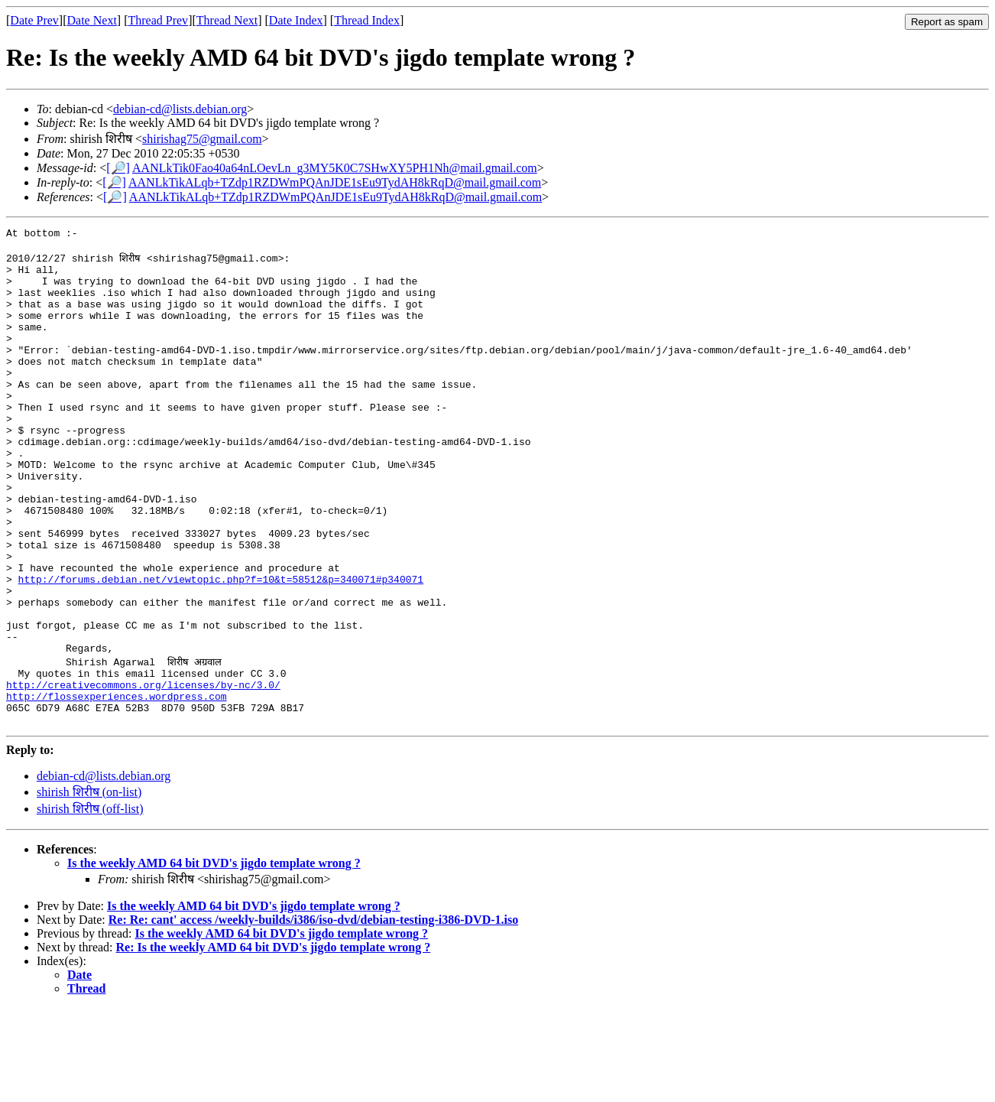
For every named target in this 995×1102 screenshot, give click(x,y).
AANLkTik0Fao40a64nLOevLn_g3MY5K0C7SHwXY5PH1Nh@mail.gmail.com (334, 167)
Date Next (92, 20)
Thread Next (227, 20)
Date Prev (34, 20)
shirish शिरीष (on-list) (89, 885)
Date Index (296, 20)
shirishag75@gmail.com (202, 138)
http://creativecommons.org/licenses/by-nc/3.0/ (143, 772)
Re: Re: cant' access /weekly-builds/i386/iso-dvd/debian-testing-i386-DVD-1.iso (313, 1013)
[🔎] (118, 167)
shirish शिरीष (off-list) (90, 902)
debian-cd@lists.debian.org (180, 108)
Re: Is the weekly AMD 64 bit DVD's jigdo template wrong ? (273, 1041)
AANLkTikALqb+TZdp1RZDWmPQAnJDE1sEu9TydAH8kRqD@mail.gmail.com (334, 182)
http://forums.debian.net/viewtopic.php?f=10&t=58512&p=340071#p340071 (220, 648)
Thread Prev (158, 20)
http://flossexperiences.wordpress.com (116, 785)
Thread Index (367, 20)
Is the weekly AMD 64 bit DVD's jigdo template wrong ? (214, 957)
